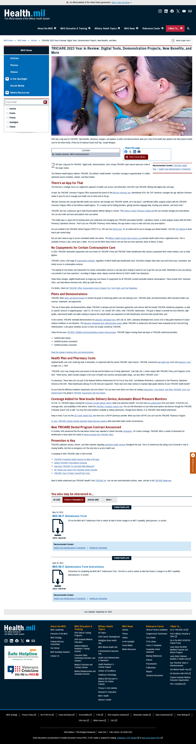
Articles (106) (93, 499)
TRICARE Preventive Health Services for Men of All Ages (76, 459)
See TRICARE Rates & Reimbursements (179, 664)
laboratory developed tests (105, 319)
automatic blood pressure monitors (93, 421)
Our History (54, 648)
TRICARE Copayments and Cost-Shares (89, 393)
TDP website (180, 229)
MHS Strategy (56, 637)
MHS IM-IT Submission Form (69, 516)
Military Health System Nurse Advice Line (125, 238)
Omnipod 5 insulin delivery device (98, 403)
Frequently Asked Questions (153, 650)
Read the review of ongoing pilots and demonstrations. (72, 352)
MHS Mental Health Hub (107, 647)
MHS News (129, 28)
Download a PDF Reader (127, 738)
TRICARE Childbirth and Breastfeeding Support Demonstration (91, 332)
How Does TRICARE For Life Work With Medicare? (74, 466)
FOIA (98, 714)
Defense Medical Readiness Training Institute (82, 649)
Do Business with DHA (179, 673)
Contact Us (54, 656)
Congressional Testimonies (156, 633)
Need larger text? (181, 40)
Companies (127, 431)
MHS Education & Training (73, 28)
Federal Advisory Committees (57, 643)
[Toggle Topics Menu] (119, 28)
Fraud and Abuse (65, 714)
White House (98, 720)
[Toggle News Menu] (137, 28)
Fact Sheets (151, 637)
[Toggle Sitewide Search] (188, 28)
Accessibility (84, 714)
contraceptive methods (86, 260)
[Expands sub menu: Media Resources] (7, 92)
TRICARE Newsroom (163, 480)
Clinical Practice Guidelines (157, 629)
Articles (14, 58)
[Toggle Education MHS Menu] (89, 28)
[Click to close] (193, 455)
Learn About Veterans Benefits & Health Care (179, 657)
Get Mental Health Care (179, 669)
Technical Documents (154, 675)
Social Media (17, 85)
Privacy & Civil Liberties (107, 688)
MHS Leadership (57, 629)
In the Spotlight (18, 78)
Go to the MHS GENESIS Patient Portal (180, 641)
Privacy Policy (27, 714)
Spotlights (14, 122)
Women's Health (104, 699)
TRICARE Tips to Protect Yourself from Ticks (72, 473)
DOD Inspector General (117, 714)
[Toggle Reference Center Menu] (162, 28)
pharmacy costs (184, 362)
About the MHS (45, 28)
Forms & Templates (154, 645)
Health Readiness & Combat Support (106, 665)
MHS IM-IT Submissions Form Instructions (78, 567)
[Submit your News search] (45, 102)
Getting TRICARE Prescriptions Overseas (70, 463)
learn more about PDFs (151, 738)
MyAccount (117, 229)
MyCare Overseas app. (122, 192)
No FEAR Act (46, 714)
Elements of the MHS (59, 633)
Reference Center (151, 28)
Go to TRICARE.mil (178, 629)
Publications (151, 667)
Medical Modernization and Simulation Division (85, 672)
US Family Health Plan (83, 415)
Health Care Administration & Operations (175, 169)
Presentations (151, 663)
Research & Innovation (107, 692)
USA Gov (82, 720)
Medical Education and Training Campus (83, 666)
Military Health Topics (106, 28)
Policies (149, 660)
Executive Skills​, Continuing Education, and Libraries (84, 658)
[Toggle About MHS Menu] (55, 28)
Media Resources (20, 92)
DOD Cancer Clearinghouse (109, 636)
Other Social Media (136, 157)
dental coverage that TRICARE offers (98, 434)
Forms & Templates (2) (73, 499)
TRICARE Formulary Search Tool (109, 406)
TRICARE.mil (100, 480)
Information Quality (140, 714)
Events (12, 113)
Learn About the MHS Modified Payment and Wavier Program (179, 650)
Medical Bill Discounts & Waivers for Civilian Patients (108, 681)
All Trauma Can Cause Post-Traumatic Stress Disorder (75, 470)
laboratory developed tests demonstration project (103, 323)
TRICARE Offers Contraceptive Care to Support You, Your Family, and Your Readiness (103, 288)
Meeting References (154, 656)
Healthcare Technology (98, 548)
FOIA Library (151, 641)
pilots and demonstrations (75, 298)
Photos (14, 65)
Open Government (162, 714)
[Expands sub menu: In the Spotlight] (7, 79)
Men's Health (103, 695)
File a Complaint (176, 684)
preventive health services (115, 444)
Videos (14, 72)
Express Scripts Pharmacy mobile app (139, 211)
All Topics (102, 632)
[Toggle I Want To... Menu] (181, 28)
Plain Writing (182, 714)
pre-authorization (154, 403)
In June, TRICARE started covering (65, 421)
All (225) (56, 499)
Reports (149, 671)
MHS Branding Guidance (60, 652)
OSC (112, 720)
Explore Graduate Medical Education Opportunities (180, 678)
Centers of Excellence (107, 671)
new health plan (163, 362)
